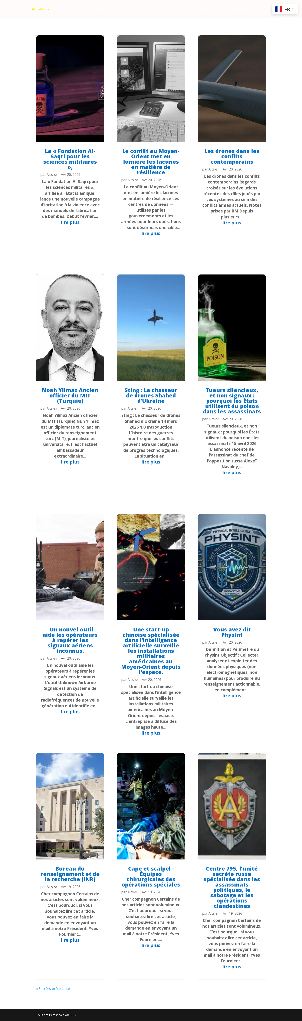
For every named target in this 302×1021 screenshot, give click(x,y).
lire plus (70, 222)
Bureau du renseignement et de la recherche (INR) (70, 874)
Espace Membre (199, 10)
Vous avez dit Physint (232, 632)
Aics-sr (52, 174)
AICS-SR (40, 10)
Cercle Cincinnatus (239, 10)
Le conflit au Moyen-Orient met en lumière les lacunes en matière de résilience (151, 161)
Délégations (97, 10)
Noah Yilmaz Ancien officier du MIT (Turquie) (70, 395)
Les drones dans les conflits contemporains (231, 156)
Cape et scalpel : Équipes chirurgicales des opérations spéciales (151, 876)
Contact (172, 10)
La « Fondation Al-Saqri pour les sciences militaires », (70, 158)
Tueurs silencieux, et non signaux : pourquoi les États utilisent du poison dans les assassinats (232, 400)
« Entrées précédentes (54, 988)
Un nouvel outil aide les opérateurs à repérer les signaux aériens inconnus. (70, 640)
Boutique (126, 10)
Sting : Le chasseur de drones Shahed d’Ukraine (151, 395)
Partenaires (67, 10)
